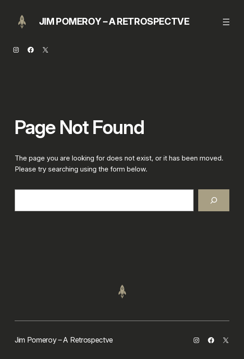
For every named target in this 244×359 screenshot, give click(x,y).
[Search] (213, 200)
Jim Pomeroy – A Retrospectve (114, 21)
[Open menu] (226, 21)
